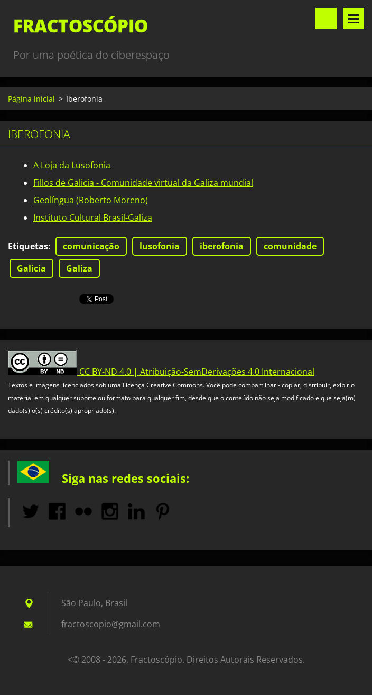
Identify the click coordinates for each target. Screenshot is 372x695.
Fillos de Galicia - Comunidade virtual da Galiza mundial (143, 182)
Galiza (79, 268)
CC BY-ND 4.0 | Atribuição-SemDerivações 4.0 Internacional (196, 371)
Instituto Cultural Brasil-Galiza (92, 217)
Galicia (31, 268)
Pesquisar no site (326, 18)
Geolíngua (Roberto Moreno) (90, 200)
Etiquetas (28, 246)
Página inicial (31, 99)
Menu (353, 18)
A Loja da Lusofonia (71, 165)
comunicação (91, 246)
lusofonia (160, 246)
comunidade (290, 246)
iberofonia (222, 246)
